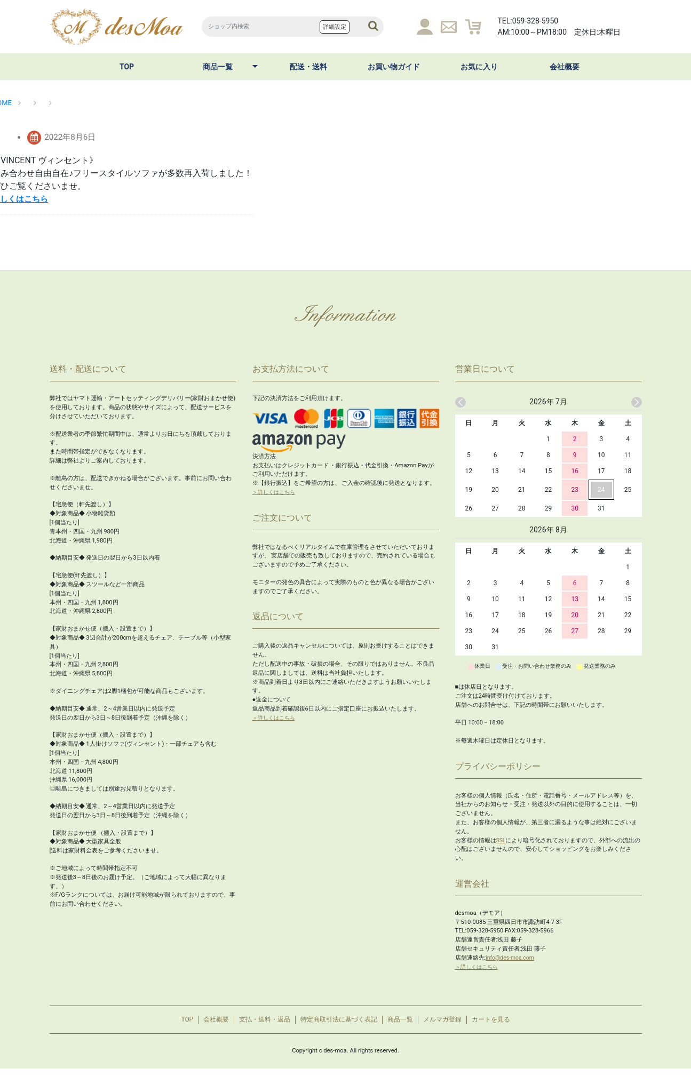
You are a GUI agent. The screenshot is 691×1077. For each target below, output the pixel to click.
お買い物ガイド (394, 66)
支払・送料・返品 (255, 1024)
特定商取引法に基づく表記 (338, 1024)
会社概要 (564, 66)
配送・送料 (308, 66)
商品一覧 (218, 66)
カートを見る (510, 1024)
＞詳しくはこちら (275, 492)
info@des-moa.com (512, 957)
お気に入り (479, 66)
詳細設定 (334, 26)
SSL (501, 840)
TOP (127, 66)
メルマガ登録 (455, 1024)
